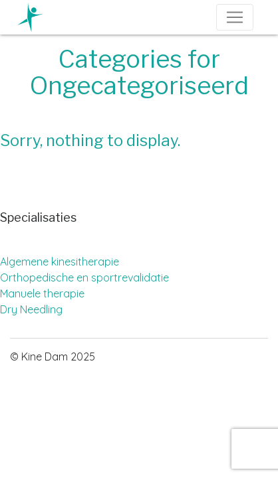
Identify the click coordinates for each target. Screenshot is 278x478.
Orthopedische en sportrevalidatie (84, 277)
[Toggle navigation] (234, 17)
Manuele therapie (42, 293)
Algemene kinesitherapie (59, 261)
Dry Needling (31, 309)
